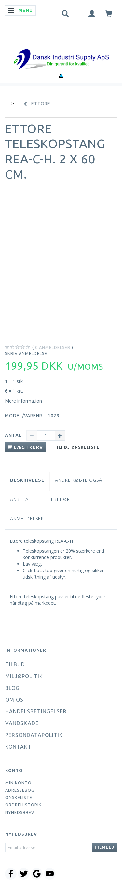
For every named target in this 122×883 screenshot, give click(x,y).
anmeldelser (52, 347)
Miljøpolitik (24, 676)
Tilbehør (58, 499)
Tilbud (15, 664)
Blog (12, 688)
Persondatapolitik (34, 735)
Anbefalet (23, 499)
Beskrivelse (27, 480)
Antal (14, 435)
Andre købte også (78, 480)
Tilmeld (104, 847)
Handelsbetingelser (36, 711)
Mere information (23, 401)
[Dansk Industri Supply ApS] (61, 49)
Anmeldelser (27, 518)
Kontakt (18, 747)
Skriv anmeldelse (26, 353)
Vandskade (22, 723)
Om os (14, 700)
